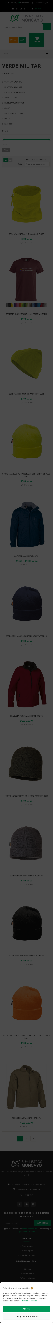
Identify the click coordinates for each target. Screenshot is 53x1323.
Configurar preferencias (26, 1316)
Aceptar (26, 1309)
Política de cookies (29, 1301)
